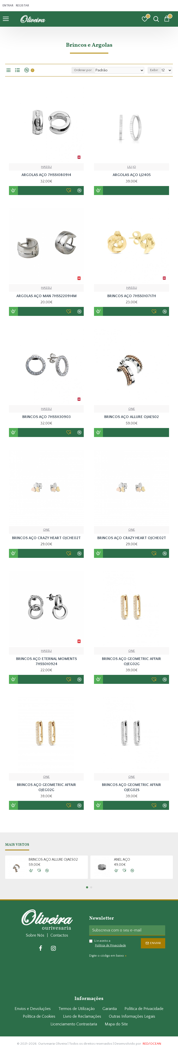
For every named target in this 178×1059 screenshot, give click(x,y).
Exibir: (154, 70)
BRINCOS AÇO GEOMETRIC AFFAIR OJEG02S (131, 787)
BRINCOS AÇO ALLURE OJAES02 (131, 417)
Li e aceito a (108, 943)
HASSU (46, 167)
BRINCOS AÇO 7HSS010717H (131, 296)
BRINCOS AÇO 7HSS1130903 (46, 417)
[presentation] (125, 968)
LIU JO (131, 167)
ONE (131, 409)
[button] (87, 887)
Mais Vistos (17, 844)
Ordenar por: (82, 70)
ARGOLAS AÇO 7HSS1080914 (46, 175)
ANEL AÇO (122, 859)
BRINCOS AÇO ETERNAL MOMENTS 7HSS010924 (46, 661)
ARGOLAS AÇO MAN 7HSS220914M (46, 296)
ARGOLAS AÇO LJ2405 (132, 175)
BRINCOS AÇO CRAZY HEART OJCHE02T (46, 538)
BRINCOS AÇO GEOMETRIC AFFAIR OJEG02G (131, 661)
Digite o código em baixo (106, 955)
